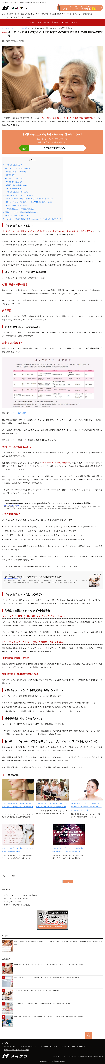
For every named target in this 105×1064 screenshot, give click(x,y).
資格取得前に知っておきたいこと (16, 215)
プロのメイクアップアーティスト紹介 (17, 17)
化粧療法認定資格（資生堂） (17, 205)
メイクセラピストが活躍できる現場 (16, 168)
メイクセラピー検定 (18, 413)
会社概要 (56, 1056)
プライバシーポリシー (68, 1056)
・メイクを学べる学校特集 (11, 902)
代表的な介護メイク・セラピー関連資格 (18, 195)
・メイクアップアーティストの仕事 (14, 898)
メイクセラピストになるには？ (15, 178)
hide (34, 160)
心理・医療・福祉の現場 (16, 172)
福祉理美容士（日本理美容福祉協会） (20, 209)
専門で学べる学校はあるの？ (17, 185)
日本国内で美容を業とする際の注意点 (90, 1056)
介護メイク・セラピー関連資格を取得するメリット (22, 212)
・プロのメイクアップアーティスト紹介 (16, 905)
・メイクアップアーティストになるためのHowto (19, 895)
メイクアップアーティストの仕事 (49, 14)
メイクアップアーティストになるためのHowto (18, 14)
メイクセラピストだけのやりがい (16, 192)
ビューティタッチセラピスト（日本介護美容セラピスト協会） (29, 202)
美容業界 (10, 175)
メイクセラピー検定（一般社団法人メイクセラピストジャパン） (30, 199)
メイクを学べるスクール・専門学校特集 (77, 14)
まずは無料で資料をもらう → (44, 148)
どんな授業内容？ (13, 188)
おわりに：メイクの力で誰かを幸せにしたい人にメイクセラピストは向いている (32, 219)
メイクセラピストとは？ (12, 165)
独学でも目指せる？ (14, 182)
